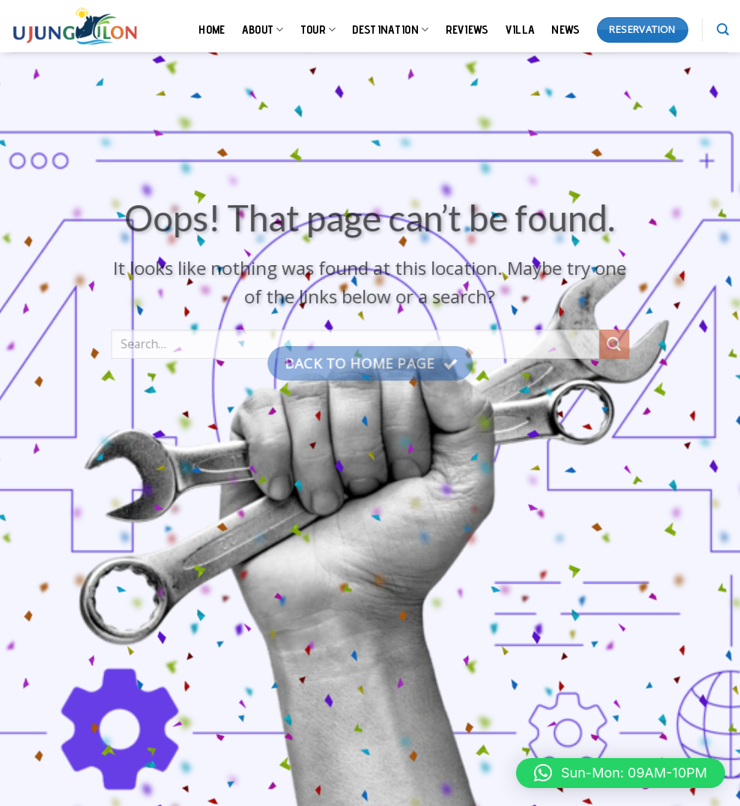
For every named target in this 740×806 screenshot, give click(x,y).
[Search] (723, 29)
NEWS (565, 29)
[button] (620, 773)
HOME (211, 29)
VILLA (521, 29)
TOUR (318, 29)
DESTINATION (390, 29)
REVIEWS (467, 29)
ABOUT (263, 29)
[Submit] (614, 351)
